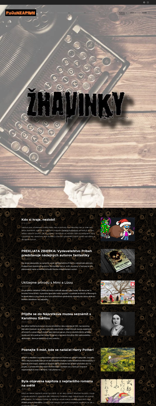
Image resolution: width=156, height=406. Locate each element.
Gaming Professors (70, 230)
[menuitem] (51, 13)
